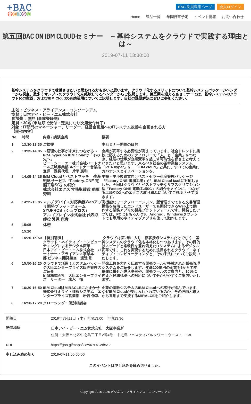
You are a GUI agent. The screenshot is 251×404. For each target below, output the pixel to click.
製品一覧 (153, 17)
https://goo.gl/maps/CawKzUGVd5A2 (81, 345)
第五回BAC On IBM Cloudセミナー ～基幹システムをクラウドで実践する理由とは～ (125, 40)
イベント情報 (205, 17)
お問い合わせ (233, 17)
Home (135, 17)
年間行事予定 (177, 17)
